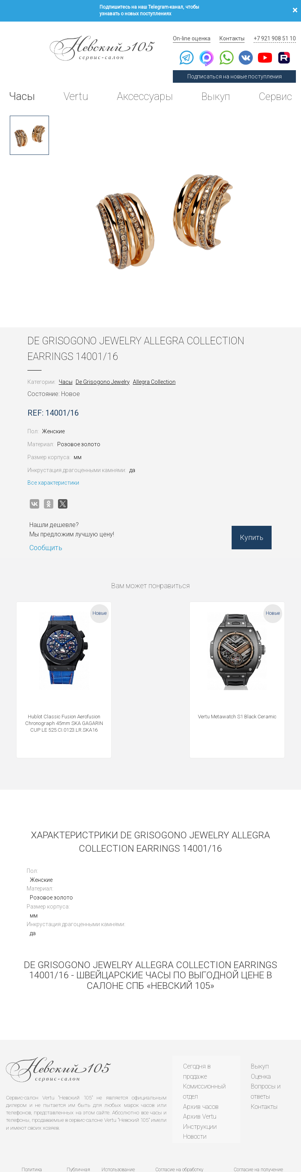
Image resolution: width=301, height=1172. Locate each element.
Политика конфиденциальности (31, 1129)
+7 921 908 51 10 (276, 29)
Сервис (273, 88)
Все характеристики (59, 471)
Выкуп (213, 88)
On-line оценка (198, 29)
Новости (193, 1094)
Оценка (261, 1033)
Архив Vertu (198, 1074)
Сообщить (51, 536)
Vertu (74, 88)
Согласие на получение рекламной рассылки (258, 1129)
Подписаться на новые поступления (238, 67)
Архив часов (200, 1063)
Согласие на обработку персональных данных (178, 1129)
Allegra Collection (159, 370)
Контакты (235, 29)
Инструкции (199, 1083)
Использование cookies (117, 1129)
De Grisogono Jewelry (108, 370)
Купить (246, 529)
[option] (29, 123)
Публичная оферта (78, 1129)
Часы (23, 88)
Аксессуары (142, 88)
